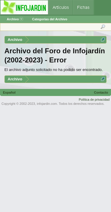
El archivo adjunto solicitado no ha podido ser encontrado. (53, 69)
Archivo (15, 19)
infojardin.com (47, 103)
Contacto (101, 92)
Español (9, 92)
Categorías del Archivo (49, 19)
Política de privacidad (94, 99)
